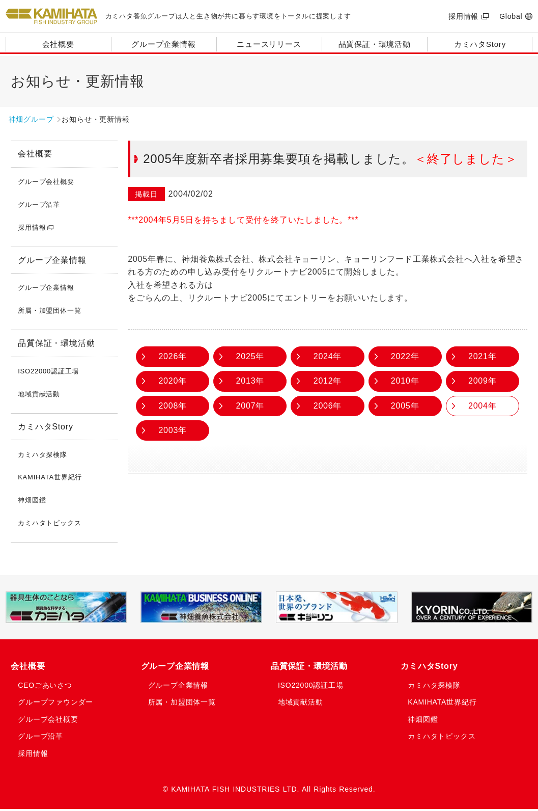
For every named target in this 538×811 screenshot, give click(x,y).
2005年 (405, 405)
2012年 (328, 380)
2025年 (250, 356)
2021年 (482, 356)
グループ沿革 (39, 204)
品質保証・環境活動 (374, 44)
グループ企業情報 (163, 44)
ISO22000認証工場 (48, 371)
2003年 (172, 430)
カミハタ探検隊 (42, 454)
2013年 (250, 380)
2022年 (405, 356)
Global (510, 16)
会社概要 (58, 44)
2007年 (250, 405)
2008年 (172, 405)
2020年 (172, 380)
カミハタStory (480, 44)
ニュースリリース (269, 44)
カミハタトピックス (49, 523)
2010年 (405, 380)
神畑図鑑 (32, 500)
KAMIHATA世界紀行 (50, 477)
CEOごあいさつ (47, 688)
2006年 (328, 405)
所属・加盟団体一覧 (49, 310)
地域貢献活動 (39, 394)
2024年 (328, 356)
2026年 (172, 356)
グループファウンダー (58, 705)
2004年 (482, 405)
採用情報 (463, 16)
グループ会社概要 (46, 181)
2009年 (482, 380)
